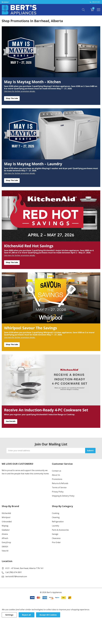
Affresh (5, 538)
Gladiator (6, 530)
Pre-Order (56, 542)
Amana (5, 534)
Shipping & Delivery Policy (63, 496)
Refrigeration (58, 521)
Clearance (56, 538)
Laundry (55, 525)
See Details (10, 421)
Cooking (55, 513)
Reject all (26, 615)
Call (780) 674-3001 (13, 572)
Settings (9, 615)
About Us (56, 475)
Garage (55, 534)
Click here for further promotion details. (19, 91)
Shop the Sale (12, 98)
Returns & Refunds (60, 483)
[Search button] (83, 9)
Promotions (57, 479)
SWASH (5, 546)
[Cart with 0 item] (92, 9)
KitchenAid (6, 513)
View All (5, 550)
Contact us (56, 471)
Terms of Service (59, 487)
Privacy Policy (57, 491)
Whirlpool (6, 517)
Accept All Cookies (48, 615)
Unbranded (7, 521)
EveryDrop (6, 542)
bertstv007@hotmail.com (16, 576)
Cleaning (56, 517)
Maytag (5, 525)
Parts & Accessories (60, 530)
